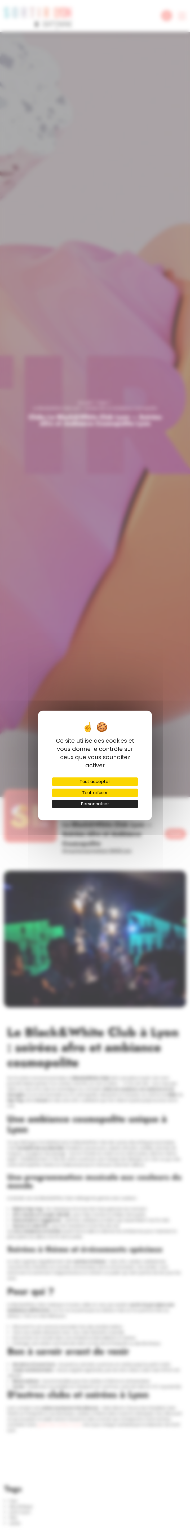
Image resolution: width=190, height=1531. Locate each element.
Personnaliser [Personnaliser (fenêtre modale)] (95, 804)
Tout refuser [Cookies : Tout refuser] (95, 793)
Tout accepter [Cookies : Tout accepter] (95, 781)
